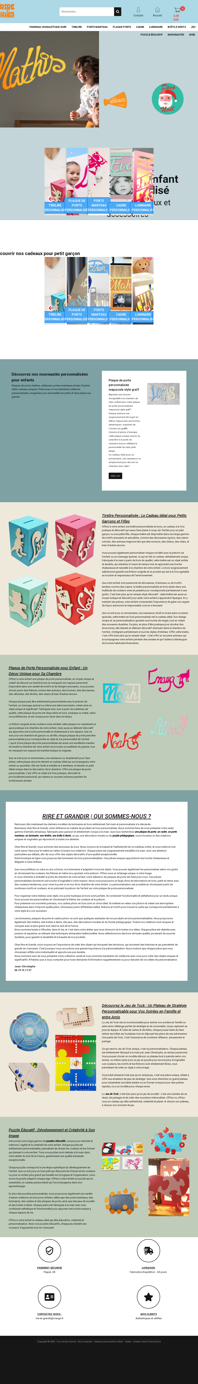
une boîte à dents (61, 835)
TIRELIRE (77, 26)
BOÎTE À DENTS (177, 26)
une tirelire (45, 835)
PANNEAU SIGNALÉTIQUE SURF (48, 26)
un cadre (162, 831)
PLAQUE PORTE (122, 26)
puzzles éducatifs (56, 1141)
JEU (193, 26)
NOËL (192, 34)
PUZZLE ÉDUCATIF (152, 34)
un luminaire (32, 835)
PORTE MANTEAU (97, 26)
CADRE (140, 26)
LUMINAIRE (156, 26)
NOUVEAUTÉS (176, 34)
